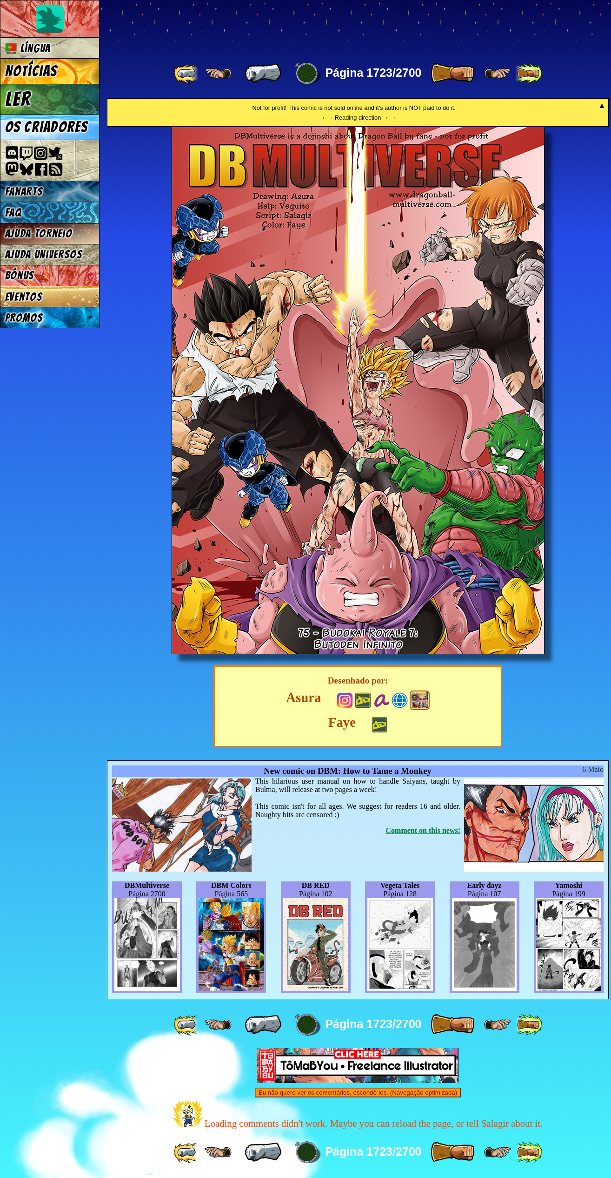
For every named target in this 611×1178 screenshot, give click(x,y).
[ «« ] (187, 73)
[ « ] (263, 73)
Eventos (24, 297)
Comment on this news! (423, 830)
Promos (24, 318)
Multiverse (242, 26)
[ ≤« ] (218, 73)
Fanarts (24, 191)
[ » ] (452, 73)
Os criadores (46, 127)
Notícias (31, 71)
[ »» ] (529, 73)
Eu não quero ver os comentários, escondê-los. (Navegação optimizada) (358, 1092)
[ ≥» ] (497, 73)
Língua (28, 48)
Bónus (19, 275)
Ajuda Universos (44, 254)
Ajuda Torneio (39, 233)
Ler (18, 99)
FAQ (13, 212)
